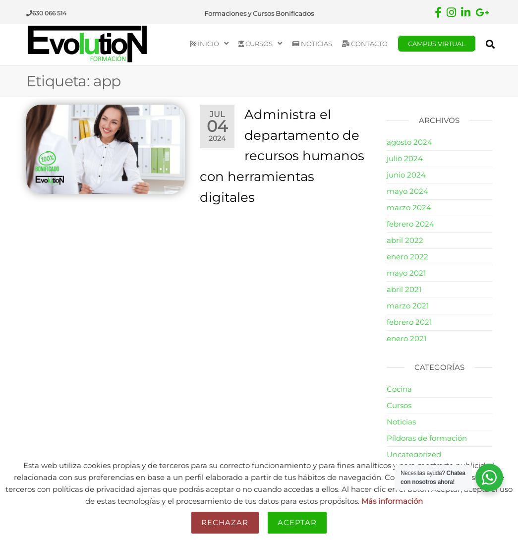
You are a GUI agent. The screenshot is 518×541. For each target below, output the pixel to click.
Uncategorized (414, 454)
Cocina (399, 389)
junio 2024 (406, 175)
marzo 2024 (409, 207)
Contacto (365, 44)
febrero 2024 (410, 224)
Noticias (312, 44)
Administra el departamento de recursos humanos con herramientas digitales (282, 156)
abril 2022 (405, 240)
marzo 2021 (408, 305)
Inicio (204, 44)
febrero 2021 (409, 322)
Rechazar (225, 522)
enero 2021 (406, 338)
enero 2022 (407, 256)
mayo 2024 (407, 191)
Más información (392, 501)
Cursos (255, 44)
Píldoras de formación (427, 438)
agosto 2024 (409, 142)
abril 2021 (404, 289)
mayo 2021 (406, 273)
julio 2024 (405, 158)
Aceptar (297, 522)
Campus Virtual (436, 44)
